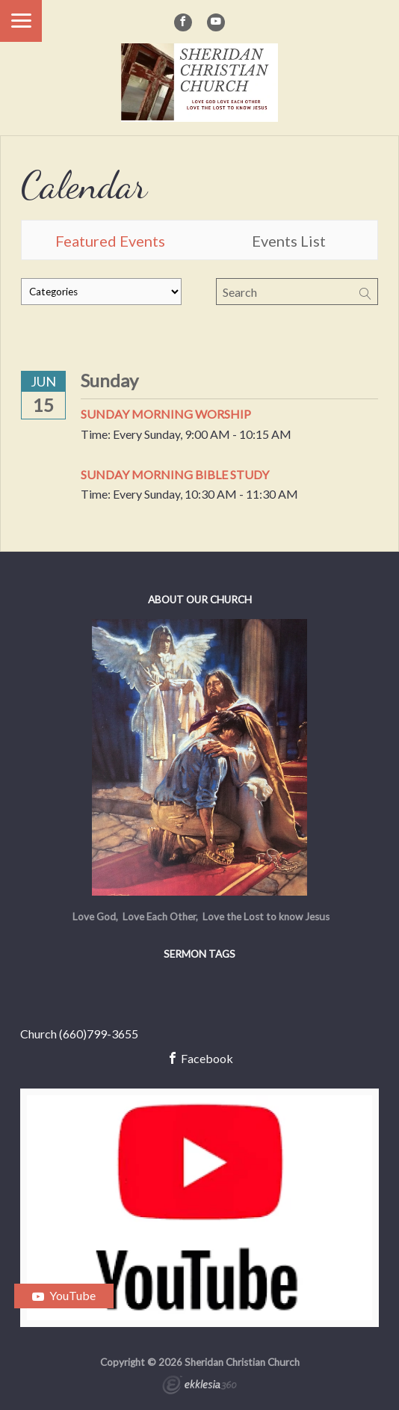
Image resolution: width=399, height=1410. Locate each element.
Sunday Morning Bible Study (175, 474)
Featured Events (110, 241)
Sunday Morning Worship (166, 414)
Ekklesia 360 (199, 1387)
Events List (289, 241)
